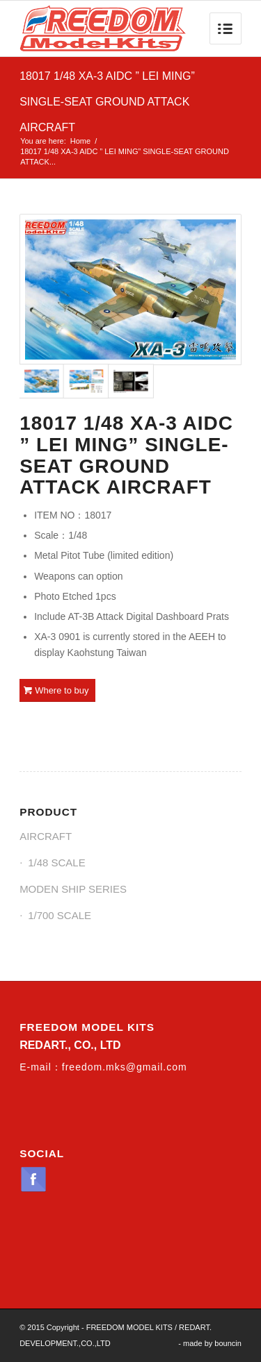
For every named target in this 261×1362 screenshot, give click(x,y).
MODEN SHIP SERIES (73, 889)
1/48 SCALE (57, 862)
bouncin (228, 1343)
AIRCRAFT (45, 836)
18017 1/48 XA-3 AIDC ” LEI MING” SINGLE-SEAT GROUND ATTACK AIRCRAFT (107, 101)
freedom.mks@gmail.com (124, 1067)
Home (80, 141)
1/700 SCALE (59, 915)
